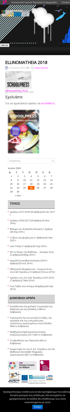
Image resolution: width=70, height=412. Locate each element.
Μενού (4, 45)
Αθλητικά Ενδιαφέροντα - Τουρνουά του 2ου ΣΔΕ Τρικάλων (31, 270)
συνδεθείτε (48, 103)
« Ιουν (18, 195)
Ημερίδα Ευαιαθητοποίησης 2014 (27, 260)
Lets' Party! (15, 246)
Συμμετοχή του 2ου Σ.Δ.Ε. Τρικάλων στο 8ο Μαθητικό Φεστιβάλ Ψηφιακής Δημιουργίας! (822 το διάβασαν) (32, 351)
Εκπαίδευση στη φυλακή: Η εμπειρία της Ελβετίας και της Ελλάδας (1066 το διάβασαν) (31, 309)
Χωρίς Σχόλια (41, 67)
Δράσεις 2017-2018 (20, 211)
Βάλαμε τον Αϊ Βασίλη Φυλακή (26, 229)
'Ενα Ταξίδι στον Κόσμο (22, 286)
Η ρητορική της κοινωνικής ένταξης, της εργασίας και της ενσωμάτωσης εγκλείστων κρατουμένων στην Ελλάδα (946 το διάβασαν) (31, 322)
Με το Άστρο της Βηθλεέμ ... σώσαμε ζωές (32, 251)
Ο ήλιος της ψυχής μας (22, 237)
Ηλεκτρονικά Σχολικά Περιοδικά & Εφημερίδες (34, 2)
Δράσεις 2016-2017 (20, 220)
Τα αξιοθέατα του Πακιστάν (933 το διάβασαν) (28, 342)
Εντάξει (37, 407)
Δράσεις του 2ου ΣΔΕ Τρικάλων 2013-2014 (32, 277)
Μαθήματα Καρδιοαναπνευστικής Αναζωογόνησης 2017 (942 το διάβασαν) (31, 333)
